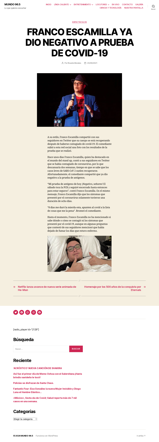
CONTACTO (127, 4)
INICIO (48, 4)
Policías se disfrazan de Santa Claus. (33, 383)
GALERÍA (139, 4)
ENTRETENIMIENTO (82, 4)
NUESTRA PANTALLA (133, 8)
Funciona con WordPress (47, 436)
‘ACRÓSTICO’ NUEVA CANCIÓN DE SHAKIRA (37, 368)
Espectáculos (79, 22)
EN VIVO (115, 4)
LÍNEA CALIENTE (61, 4)
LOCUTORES (101, 4)
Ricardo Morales (74, 63)
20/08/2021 (92, 63)
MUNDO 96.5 (12, 4)
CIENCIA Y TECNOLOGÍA (110, 8)
